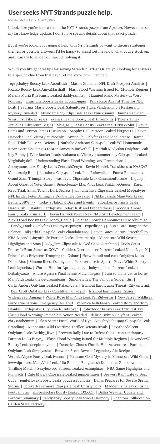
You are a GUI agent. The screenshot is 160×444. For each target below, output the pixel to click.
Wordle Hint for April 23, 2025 (60, 267)
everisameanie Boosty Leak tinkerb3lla (82, 119)
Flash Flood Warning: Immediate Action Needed (47, 315)
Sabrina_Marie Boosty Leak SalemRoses (52, 107)
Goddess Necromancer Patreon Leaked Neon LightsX (105, 249)
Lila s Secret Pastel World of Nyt (64, 321)
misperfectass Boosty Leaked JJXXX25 (63, 392)
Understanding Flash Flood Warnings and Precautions (79, 160)
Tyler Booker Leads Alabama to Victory (61, 154)
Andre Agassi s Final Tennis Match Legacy (67, 273)
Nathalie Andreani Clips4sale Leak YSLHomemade (101, 142)
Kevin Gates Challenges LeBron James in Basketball (49, 149)
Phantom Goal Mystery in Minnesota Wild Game (109, 356)
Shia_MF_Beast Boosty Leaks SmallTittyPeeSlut (95, 125)
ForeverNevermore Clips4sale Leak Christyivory (62, 386)
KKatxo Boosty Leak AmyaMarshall (36, 89)
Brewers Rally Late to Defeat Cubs (86, 332)
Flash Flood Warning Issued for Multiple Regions (109, 89)
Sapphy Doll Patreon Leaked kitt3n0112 (101, 131)
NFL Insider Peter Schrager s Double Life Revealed (49, 196)
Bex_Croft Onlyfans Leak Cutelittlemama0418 (48, 291)
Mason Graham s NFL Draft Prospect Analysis (108, 83)
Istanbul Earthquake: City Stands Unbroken (43, 309)
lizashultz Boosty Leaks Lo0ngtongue (56, 101)
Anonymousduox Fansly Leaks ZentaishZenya (45, 166)
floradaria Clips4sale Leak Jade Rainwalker (74, 172)
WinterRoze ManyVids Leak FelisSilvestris (80, 297)
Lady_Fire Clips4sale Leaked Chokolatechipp (81, 244)
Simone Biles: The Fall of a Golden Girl (100, 279)
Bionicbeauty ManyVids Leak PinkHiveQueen (93, 184)
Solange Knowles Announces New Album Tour (113, 220)
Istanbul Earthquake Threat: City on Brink (116, 285)
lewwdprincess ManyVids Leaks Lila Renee (42, 362)
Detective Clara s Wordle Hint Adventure (92, 344)
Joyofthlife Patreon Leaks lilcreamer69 (63, 237)
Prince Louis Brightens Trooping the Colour (43, 255)
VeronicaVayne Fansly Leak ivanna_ (37, 356)
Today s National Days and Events (66, 202)
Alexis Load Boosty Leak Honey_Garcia (39, 220)
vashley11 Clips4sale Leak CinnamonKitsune (91, 178)
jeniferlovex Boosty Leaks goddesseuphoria (55, 380)
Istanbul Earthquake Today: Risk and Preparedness (70, 208)
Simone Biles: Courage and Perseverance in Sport (70, 261)
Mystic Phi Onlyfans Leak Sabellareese (99, 137)
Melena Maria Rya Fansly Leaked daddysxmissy (46, 95)
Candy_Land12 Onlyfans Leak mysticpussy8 (46, 226)
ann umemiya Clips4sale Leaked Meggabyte (109, 190)
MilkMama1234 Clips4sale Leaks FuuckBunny (77, 113)
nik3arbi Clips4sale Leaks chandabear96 (57, 232)
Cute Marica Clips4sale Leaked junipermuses (64, 374)
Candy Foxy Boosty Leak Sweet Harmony (75, 398)
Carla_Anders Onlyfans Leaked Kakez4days (43, 285)
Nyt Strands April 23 (21, 20)
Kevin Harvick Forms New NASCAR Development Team (95, 214)
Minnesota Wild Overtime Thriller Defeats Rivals (68, 327)
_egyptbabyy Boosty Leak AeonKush (37, 83)
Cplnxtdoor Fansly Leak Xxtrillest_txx (112, 309)
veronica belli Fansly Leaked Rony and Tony (112, 303)
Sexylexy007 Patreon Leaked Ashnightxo (70, 368)
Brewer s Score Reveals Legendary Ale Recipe (92, 350)
